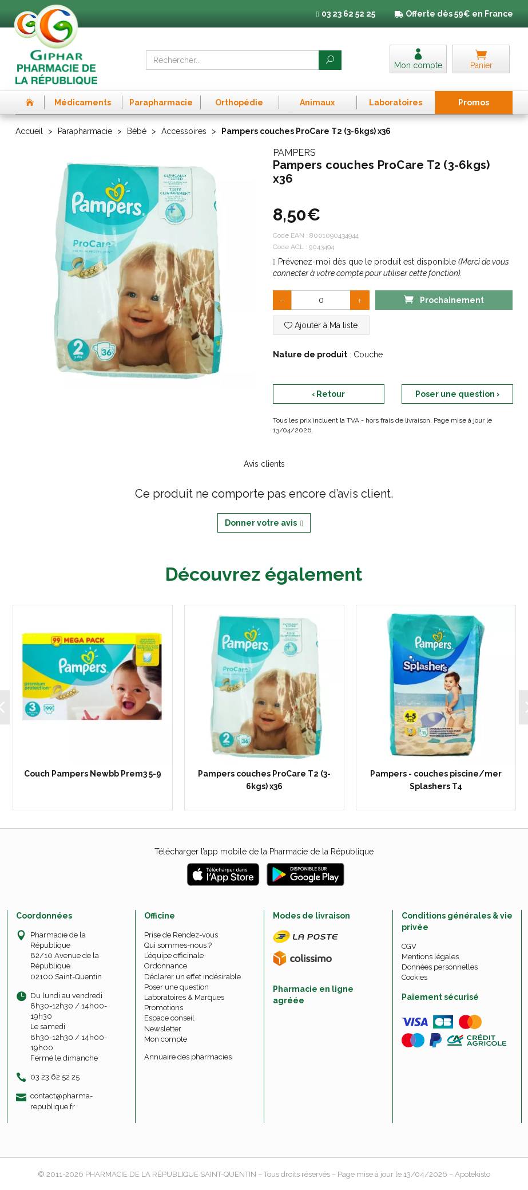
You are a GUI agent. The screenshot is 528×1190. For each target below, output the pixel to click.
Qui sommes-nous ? (178, 945)
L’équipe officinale (174, 955)
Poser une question (176, 987)
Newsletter (162, 1028)
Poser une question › (457, 394)
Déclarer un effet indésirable (192, 976)
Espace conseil (169, 1018)
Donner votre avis (264, 523)
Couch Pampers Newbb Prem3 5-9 (92, 773)
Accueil (29, 131)
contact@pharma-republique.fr (61, 1100)
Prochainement (444, 299)
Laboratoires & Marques (184, 997)
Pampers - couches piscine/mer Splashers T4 (435, 780)
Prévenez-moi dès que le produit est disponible (364, 261)
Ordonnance (165, 966)
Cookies (414, 977)
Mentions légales (430, 956)
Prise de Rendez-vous (181, 935)
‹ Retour (328, 394)
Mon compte (165, 1039)
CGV (409, 946)
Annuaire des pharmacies (188, 1057)
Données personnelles (440, 967)
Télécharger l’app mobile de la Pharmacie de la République (264, 851)
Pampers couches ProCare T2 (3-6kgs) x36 (263, 780)
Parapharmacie (85, 131)
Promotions (163, 1007)
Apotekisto (472, 1174)
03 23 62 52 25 (55, 1077)
